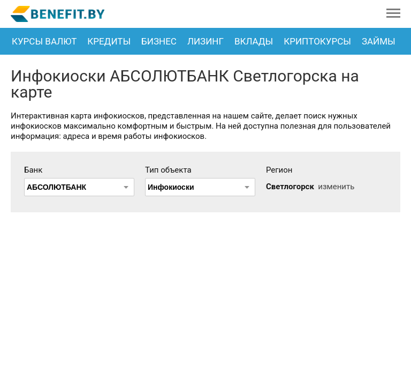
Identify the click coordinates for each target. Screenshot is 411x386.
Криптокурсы (317, 41)
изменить (336, 186)
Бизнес (159, 41)
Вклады (253, 41)
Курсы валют (44, 41)
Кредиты (109, 41)
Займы (378, 41)
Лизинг (205, 41)
